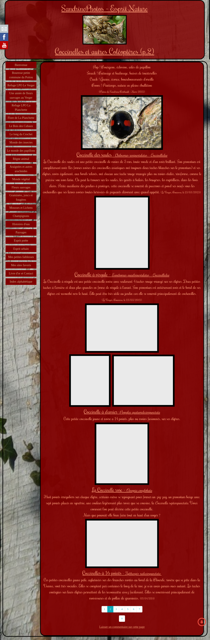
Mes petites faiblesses (21, 257)
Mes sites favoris (21, 265)
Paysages (21, 232)
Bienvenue (21, 65)
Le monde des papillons (21, 150)
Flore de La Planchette (21, 117)
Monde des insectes (21, 142)
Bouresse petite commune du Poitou (21, 75)
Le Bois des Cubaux (21, 126)
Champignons (21, 216)
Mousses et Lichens (21, 207)
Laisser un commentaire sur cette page (122, 627)
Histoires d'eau (21, 224)
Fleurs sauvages (21, 187)
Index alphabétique (21, 281)
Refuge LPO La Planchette (21, 107)
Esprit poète (21, 240)
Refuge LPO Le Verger (21, 85)
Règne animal (21, 158)
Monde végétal (21, 179)
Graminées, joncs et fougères (21, 197)
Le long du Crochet (21, 134)
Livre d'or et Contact (21, 273)
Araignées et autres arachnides (21, 169)
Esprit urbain (21, 248)
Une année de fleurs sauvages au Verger (21, 95)
